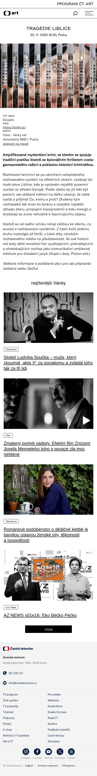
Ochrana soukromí (48, 765)
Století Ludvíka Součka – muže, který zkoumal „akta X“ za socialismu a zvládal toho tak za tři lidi (48, 363)
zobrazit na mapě (15, 144)
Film (8, 435)
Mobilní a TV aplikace (16, 735)
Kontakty (54, 741)
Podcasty (8, 718)
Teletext (8, 712)
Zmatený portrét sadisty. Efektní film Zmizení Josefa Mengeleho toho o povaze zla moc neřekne (47, 449)
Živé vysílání (10, 700)
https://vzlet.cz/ (14, 127)
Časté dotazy (56, 735)
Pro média (54, 694)
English (29, 765)
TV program (10, 694)
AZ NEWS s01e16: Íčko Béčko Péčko (40, 615)
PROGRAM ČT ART (75, 3)
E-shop (7, 729)
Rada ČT (53, 718)
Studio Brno (55, 706)
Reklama (53, 700)
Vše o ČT (8, 741)
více (49, 629)
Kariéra (52, 723)
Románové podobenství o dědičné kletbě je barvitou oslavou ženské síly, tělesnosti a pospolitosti (46, 535)
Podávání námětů (59, 729)
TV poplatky (10, 706)
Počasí (7, 723)
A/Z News (11, 607)
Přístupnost (68, 765)
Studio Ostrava (57, 712)
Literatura (11, 349)
